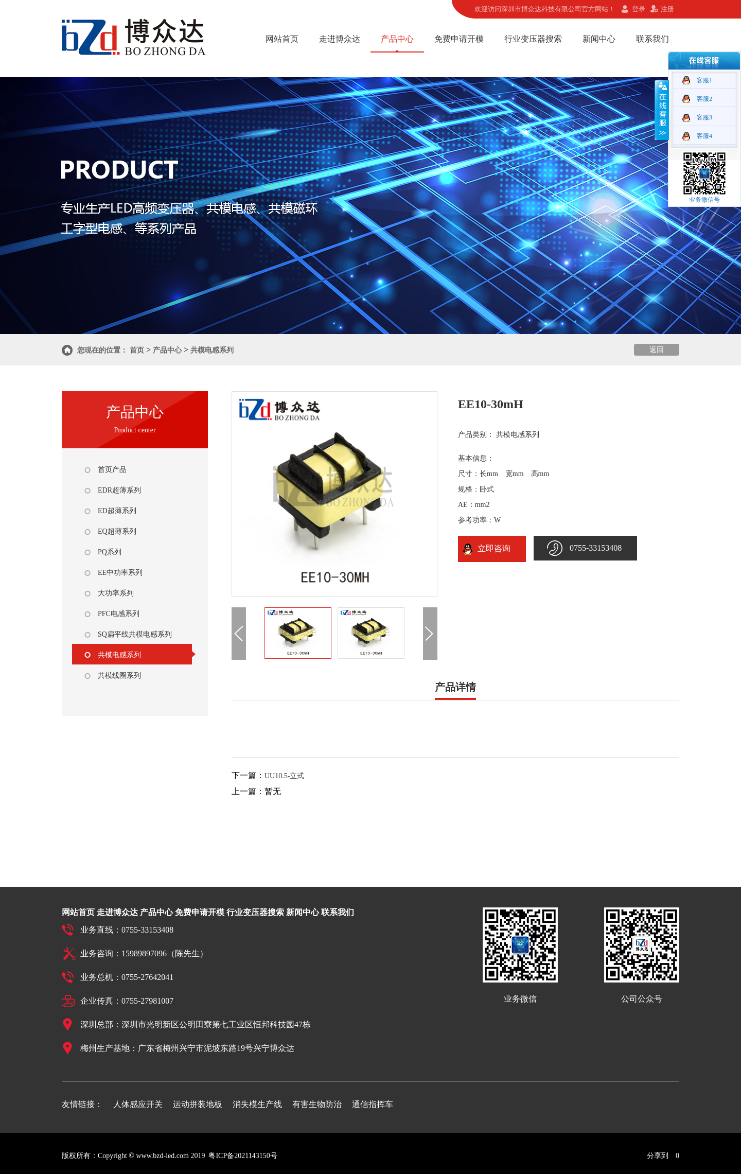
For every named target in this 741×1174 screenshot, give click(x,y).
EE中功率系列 (120, 572)
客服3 (704, 117)
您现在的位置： (102, 350)
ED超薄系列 (117, 511)
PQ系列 (109, 552)
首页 (137, 350)
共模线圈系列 (119, 675)
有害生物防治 (317, 1104)
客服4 (704, 135)
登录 (638, 9)
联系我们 (652, 38)
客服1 (704, 80)
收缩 (662, 109)
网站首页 (282, 38)
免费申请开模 (459, 38)
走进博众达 (339, 38)
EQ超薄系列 (117, 531)
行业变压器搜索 (533, 38)
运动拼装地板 (197, 1104)
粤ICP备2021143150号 (242, 1156)
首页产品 (112, 470)
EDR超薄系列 (119, 490)
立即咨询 (491, 548)
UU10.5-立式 (284, 776)
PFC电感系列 (118, 614)
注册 (667, 9)
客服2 (704, 98)
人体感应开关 (138, 1104)
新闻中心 (599, 38)
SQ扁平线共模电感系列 (135, 634)
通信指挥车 (372, 1104)
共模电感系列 (212, 350)
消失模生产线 (257, 1104)
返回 (656, 350)
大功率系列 (116, 593)
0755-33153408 (596, 548)
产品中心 (397, 38)
